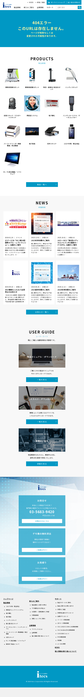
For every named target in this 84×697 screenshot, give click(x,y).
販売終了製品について (12, 644)
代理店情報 (35, 615)
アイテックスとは (37, 629)
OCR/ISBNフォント (63, 633)
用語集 (59, 640)
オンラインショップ (58, 2)
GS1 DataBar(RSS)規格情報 (66, 630)
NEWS (31, 2)
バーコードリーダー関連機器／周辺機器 (16, 633)
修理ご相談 (41, 2)
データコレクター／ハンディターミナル (16, 628)
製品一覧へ (42, 184)
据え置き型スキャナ (12, 623)
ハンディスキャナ (11, 620)
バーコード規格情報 (63, 620)
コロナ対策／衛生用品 (12, 606)
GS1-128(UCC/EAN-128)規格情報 (67, 627)
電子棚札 (8, 613)
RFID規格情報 (61, 637)
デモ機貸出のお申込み (38, 608)
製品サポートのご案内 (64, 602)
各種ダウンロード (62, 616)
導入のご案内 (34, 601)
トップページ (8, 599)
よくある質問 (61, 644)
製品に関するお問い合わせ (65, 606)
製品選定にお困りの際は (39, 605)
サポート (58, 599)
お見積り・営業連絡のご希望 (40, 612)
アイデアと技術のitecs (7, 5)
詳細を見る (42, 463)
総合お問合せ (75, 2)
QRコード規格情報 (63, 623)
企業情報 (32, 625)
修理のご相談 (61, 609)
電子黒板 (8, 617)
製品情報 (6, 603)
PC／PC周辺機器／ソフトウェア (16, 641)
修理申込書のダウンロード (65, 613)
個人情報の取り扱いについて (40, 636)
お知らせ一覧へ (42, 312)
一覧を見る (42, 379)
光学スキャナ (10, 637)
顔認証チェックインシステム (14, 610)
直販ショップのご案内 (38, 618)
